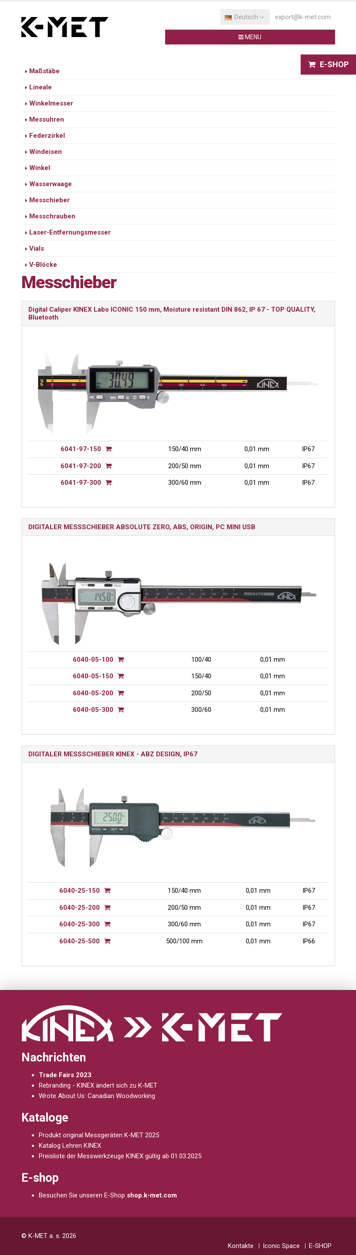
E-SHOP (320, 1246)
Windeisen (45, 152)
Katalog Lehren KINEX (70, 1146)
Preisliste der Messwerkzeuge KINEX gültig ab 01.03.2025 (120, 1156)
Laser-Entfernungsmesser (70, 232)
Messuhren (46, 119)
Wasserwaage (50, 184)
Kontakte (241, 1246)
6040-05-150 (93, 676)
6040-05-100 (93, 659)
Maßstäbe (44, 71)
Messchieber (49, 200)
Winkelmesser (51, 103)
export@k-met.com (303, 17)
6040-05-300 (93, 710)
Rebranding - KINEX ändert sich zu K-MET (98, 1085)
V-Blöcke (43, 265)
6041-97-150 (81, 449)
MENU (256, 37)
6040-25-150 (79, 890)
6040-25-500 (79, 941)
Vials (36, 248)
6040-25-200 (79, 907)
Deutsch (244, 17)
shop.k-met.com (152, 1195)
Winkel (39, 168)
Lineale (40, 87)
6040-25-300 (79, 924)
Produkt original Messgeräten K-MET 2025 (99, 1135)
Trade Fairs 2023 (65, 1075)
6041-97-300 (81, 482)
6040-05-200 (93, 693)
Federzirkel (47, 135)
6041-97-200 (81, 466)
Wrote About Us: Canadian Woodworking (97, 1096)
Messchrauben (52, 216)
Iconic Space (281, 1246)
